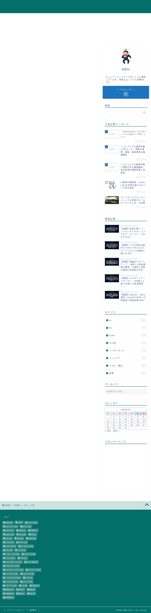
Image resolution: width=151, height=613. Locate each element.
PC (106, 4)
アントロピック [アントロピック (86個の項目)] (27, 546)
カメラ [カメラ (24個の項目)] (23, 558)
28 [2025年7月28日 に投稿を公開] (108, 428)
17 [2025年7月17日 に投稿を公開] (126, 422)
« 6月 (108, 431)
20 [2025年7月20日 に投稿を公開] (143, 422)
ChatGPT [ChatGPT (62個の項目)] (9, 534)
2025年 (17, 505)
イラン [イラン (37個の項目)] (8, 550)
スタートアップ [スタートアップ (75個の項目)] (34, 570)
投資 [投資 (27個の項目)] (21, 589)
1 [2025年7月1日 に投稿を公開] (114, 417)
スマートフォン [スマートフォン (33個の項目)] (11, 574)
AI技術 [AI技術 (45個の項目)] (22, 530)
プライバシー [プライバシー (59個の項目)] (10, 585)
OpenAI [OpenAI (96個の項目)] (32, 539)
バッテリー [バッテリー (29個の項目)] (27, 582)
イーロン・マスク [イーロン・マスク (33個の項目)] (12, 554)
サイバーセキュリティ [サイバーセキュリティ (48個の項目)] (13, 562)
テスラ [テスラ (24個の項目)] (28, 578)
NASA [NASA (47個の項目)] (8, 539)
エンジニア (119, 4)
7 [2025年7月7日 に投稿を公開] (108, 419)
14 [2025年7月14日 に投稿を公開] (108, 422)
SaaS (97, 4)
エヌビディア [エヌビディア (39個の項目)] (29, 554)
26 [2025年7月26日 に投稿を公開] (138, 425)
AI (48, 4)
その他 (142, 4)
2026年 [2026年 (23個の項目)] (8, 522)
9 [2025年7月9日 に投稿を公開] (119, 419)
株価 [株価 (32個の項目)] (32, 589)
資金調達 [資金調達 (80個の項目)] (9, 597)
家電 (131, 4)
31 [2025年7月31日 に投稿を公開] (126, 428)
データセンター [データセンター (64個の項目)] (11, 582)
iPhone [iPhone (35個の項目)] (22, 534)
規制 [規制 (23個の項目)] (21, 593)
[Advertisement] (125, 469)
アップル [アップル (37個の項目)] (9, 542)
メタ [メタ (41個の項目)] (24, 585)
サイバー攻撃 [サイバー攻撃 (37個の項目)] (32, 562)
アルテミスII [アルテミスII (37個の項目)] (10, 546)
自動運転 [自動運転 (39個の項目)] (9, 593)
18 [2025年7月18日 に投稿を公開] (132, 422)
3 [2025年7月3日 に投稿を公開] (125, 417)
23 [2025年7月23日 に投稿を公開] (120, 425)
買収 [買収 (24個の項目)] (32, 593)
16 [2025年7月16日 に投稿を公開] (120, 422)
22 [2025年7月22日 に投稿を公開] (114, 425)
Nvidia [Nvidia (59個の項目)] (20, 539)
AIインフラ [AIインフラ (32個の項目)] (32, 522)
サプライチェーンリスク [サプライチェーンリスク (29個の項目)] (14, 570)
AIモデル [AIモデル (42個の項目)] (9, 530)
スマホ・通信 (83, 4)
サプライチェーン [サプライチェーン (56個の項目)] (12, 566)
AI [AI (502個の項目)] (20, 522)
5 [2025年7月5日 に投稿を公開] (137, 417)
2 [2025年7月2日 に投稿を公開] (119, 417)
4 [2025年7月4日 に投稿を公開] (131, 417)
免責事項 (33, 610)
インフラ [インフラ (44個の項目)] (21, 550)
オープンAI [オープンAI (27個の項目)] (10, 558)
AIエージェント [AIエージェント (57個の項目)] (11, 526)
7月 (25, 505)
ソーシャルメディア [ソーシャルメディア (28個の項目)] (12, 578)
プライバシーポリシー (16, 610)
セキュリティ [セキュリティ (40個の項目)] (28, 574)
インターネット (62, 4)
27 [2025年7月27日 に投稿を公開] (143, 425)
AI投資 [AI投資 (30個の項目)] (33, 530)
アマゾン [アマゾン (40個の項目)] (23, 542)
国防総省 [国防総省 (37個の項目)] (9, 589)
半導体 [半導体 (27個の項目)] (35, 585)
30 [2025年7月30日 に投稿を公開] (120, 428)
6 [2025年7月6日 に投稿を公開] (143, 417)
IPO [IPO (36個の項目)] (33, 534)
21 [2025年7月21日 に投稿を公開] (108, 425)
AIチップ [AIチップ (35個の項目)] (27, 526)
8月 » (116, 431)
